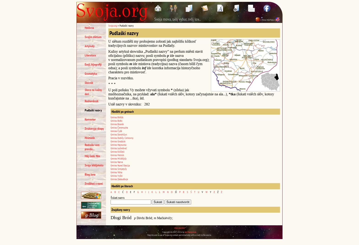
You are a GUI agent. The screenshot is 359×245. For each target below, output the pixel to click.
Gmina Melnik (117, 155)
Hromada (90, 138)
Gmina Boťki (116, 120)
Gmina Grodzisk (118, 141)
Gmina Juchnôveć (119, 148)
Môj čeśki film (92, 156)
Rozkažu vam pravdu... (92, 147)
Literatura (90, 55)
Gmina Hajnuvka (118, 144)
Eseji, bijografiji (93, 64)
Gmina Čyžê (116, 131)
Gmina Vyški (117, 175)
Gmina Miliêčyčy (119, 158)
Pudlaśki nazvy (93, 110)
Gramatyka (91, 74)
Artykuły (90, 46)
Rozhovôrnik (91, 101)
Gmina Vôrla (116, 172)
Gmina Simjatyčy (119, 169)
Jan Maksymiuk (190, 232)
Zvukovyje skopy (94, 129)
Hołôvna (89, 28)
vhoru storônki (179, 227)
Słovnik (89, 83)
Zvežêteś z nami (94, 184)
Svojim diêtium (93, 37)
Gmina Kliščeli (118, 151)
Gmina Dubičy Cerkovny (122, 138)
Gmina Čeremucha (119, 127)
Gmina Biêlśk (117, 117)
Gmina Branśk (117, 124)
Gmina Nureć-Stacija (120, 165)
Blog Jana (90, 174)
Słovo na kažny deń (93, 92)
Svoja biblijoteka (94, 165)
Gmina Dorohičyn (119, 134)
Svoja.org (112, 25)
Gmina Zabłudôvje (119, 179)
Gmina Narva (117, 162)
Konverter (90, 119)
